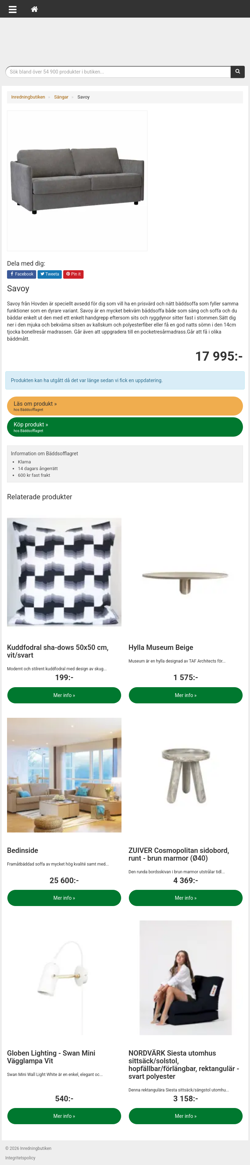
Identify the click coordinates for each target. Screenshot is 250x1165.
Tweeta (49, 274)
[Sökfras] (118, 72)
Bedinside (22, 850)
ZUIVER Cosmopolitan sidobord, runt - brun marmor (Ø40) (179, 854)
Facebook (21, 274)
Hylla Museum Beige (161, 647)
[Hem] (34, 9)
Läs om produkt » (125, 406)
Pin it (73, 274)
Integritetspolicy (20, 1157)
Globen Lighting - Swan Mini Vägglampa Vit (51, 1057)
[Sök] (238, 72)
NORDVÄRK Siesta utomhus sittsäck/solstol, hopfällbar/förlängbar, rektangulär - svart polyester (184, 1065)
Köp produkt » (125, 427)
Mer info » (64, 695)
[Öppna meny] (12, 8)
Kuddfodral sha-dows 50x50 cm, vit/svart (57, 651)
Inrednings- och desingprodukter (125, 40)
